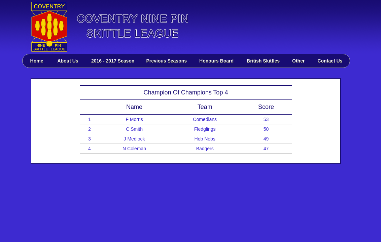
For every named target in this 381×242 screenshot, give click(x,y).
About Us (67, 61)
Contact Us (329, 61)
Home (36, 61)
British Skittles (263, 61)
